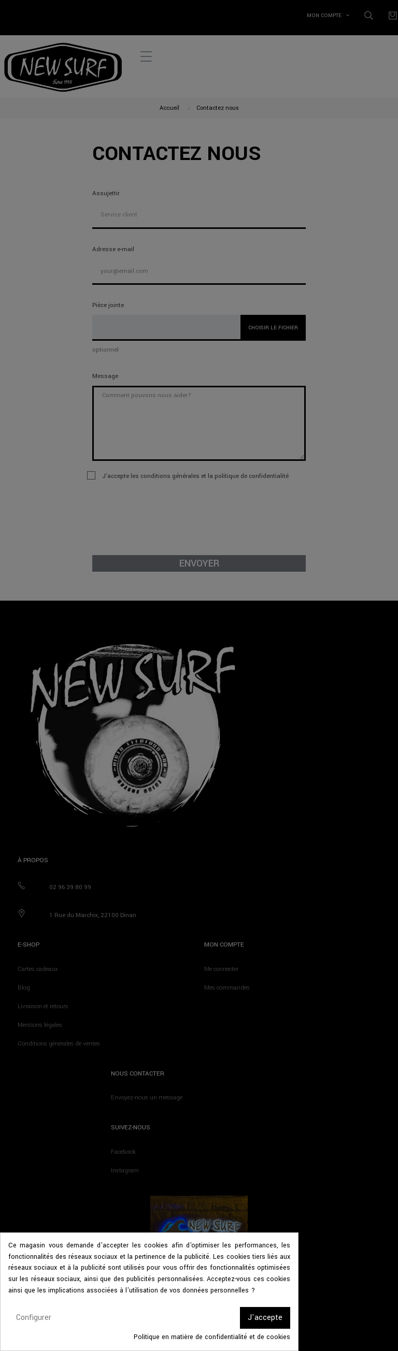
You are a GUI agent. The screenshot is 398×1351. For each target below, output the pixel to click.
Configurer (33, 1317)
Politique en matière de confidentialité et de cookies (212, 1337)
